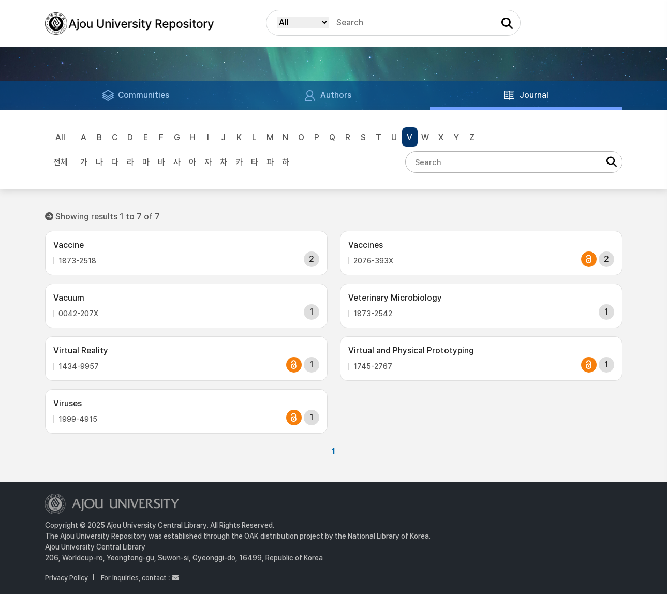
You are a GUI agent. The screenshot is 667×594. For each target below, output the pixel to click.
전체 (60, 162)
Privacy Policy (66, 578)
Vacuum (68, 298)
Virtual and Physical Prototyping (411, 350)
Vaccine (68, 245)
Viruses (67, 403)
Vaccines (365, 245)
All (60, 137)
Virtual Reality (80, 350)
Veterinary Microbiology (395, 298)
